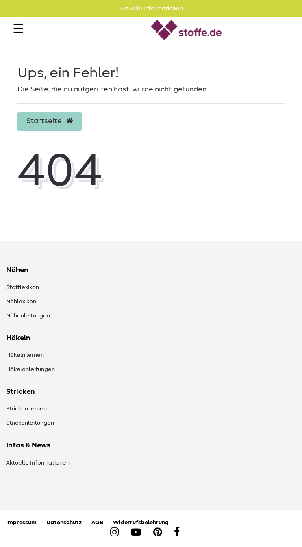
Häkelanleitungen (30, 369)
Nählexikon (21, 301)
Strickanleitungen (30, 423)
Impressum (21, 522)
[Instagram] (114, 532)
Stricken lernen (26, 409)
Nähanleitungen (28, 316)
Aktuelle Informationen (38, 463)
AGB (97, 522)
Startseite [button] (49, 121)
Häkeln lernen (25, 355)
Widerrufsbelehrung (141, 522)
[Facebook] (177, 532)
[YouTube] (136, 532)
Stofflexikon (22, 287)
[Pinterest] (157, 532)
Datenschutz (64, 522)
